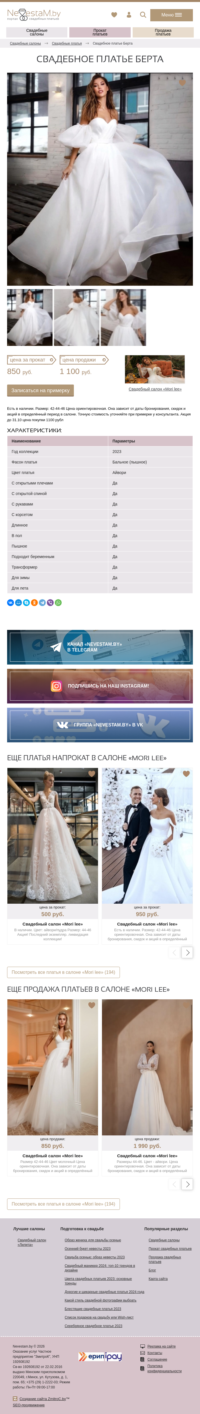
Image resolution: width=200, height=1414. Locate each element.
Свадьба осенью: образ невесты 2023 (95, 1257)
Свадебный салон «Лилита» (32, 1242)
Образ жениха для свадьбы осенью (93, 1240)
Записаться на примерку (40, 390)
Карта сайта (158, 1279)
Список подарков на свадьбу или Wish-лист (99, 1317)
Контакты (154, 1353)
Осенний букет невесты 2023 (88, 1249)
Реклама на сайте (161, 1346)
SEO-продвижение (29, 1405)
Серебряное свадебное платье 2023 (93, 1326)
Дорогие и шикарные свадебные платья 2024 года (104, 1292)
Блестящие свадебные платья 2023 (93, 1309)
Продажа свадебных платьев (165, 1259)
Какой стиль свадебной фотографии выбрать (101, 1300)
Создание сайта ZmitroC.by (43, 1399)
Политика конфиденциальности (164, 1368)
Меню (171, 14)
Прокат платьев (100, 32)
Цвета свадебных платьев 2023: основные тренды (98, 1281)
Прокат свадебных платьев (170, 1249)
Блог (152, 1270)
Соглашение (157, 1359)
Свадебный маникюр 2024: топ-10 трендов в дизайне (100, 1268)
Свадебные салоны (36, 32)
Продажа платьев (163, 32)
